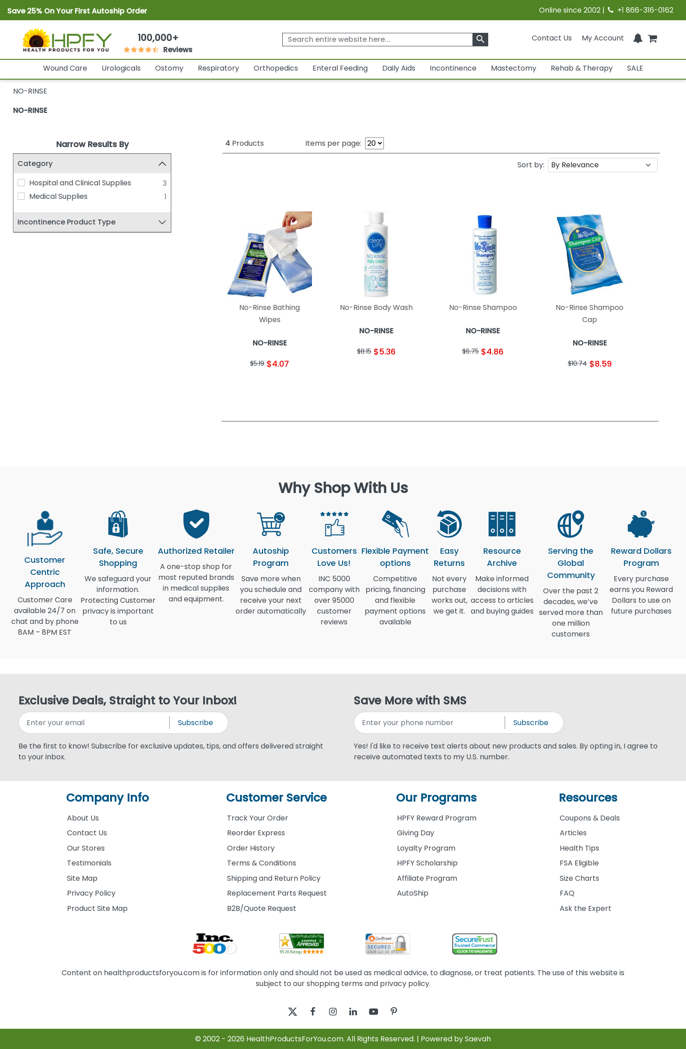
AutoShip (412, 893)
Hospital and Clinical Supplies (80, 183)
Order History (251, 848)
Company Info (107, 798)
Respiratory (218, 68)
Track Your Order (257, 818)
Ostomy (169, 68)
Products (244, 143)
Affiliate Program (427, 878)
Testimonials (89, 863)
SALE (635, 68)
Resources (588, 798)
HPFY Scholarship (427, 863)
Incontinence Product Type (67, 222)
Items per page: (333, 143)
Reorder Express (256, 833)
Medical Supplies (58, 196)
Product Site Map (97, 908)
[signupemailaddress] (94, 723)
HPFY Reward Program (437, 818)
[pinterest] (405, 1011)
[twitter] (281, 1011)
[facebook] (306, 1011)
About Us (83, 818)
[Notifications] (638, 38)
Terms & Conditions (261, 863)
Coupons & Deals (590, 818)
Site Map (82, 878)
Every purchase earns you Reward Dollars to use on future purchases (641, 600)
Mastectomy (513, 68)
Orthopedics (276, 68)
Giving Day (415, 833)
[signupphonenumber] (430, 723)
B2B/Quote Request (261, 908)
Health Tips (579, 848)
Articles (573, 833)
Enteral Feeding (340, 68)
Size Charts (579, 878)
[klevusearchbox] (480, 39)
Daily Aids (398, 68)
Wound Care (65, 68)
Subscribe (195, 722)
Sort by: (530, 165)
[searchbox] (385, 39)
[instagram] (331, 1011)
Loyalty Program (426, 848)
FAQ (567, 893)
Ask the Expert (585, 908)
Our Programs (436, 798)
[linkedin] (355, 1011)
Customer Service (276, 798)
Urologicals (121, 68)
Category (35, 163)
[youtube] (380, 1011)
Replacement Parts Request (277, 893)
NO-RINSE (30, 110)
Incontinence (453, 68)
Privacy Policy (91, 893)
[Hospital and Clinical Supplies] (21, 182)
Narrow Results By (92, 144)
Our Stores (86, 848)
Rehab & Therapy (582, 68)
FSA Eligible (579, 863)
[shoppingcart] (652, 38)
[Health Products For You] (67, 39)
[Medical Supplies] (21, 196)
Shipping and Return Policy (274, 878)
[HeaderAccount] (603, 38)
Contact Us (552, 38)
